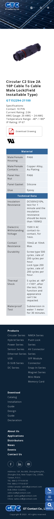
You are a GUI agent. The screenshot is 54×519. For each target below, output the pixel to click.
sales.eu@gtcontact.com (19, 493)
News (11, 445)
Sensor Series (16, 349)
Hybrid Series (16, 340)
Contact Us (15, 454)
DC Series (13, 367)
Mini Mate (34, 377)
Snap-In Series (37, 367)
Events (12, 449)
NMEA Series (36, 335)
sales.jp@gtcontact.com (25, 496)
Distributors (15, 440)
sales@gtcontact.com (32, 487)
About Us (13, 431)
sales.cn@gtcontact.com (25, 499)
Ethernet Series (17, 353)
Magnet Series (37, 372)
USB (10, 358)
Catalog (12, 397)
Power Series (15, 344)
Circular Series (16, 335)
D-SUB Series (16, 363)
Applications (16, 435)
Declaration (15, 420)
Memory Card (36, 381)
